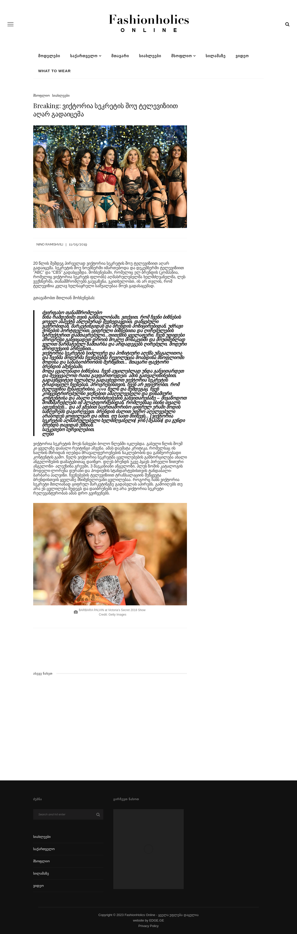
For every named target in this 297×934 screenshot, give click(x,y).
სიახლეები (150, 56)
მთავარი (120, 56)
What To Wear (54, 71)
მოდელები (49, 56)
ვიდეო (242, 56)
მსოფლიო (181, 56)
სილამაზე (216, 56)
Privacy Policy (149, 926)
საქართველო (84, 56)
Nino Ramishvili (49, 244)
